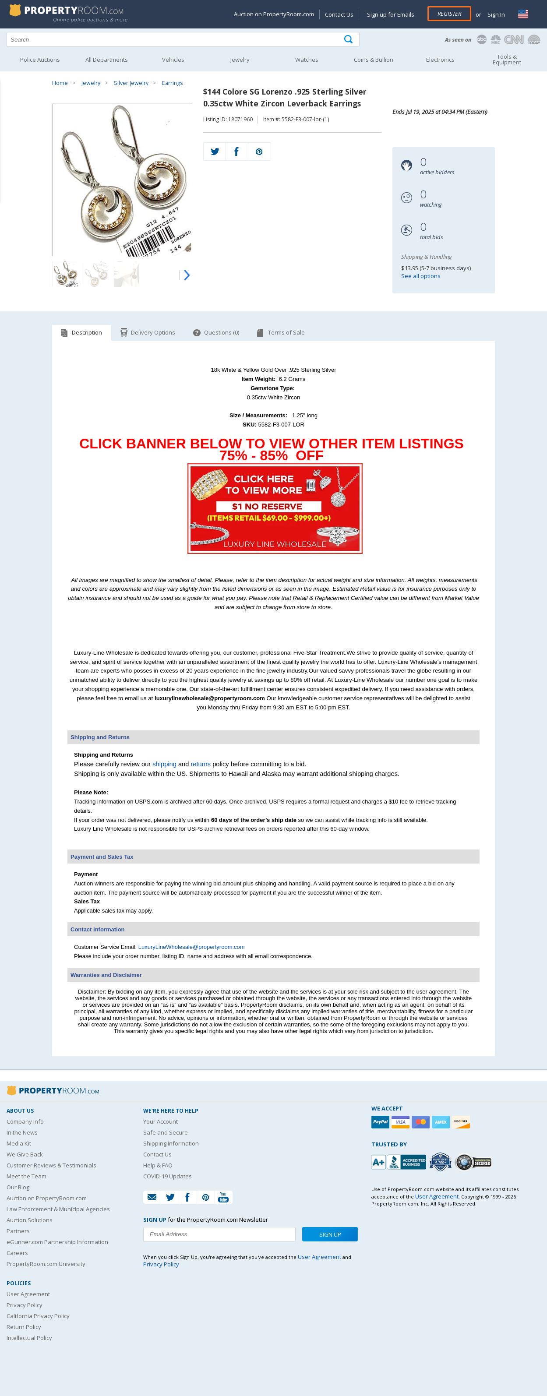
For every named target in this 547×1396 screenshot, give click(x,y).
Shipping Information (171, 1143)
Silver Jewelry (131, 83)
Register (449, 14)
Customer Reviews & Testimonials (51, 1165)
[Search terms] (183, 39)
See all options (421, 276)
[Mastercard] (422, 1122)
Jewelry (90, 83)
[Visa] (402, 1122)
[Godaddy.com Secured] (474, 1162)
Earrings (172, 83)
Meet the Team (26, 1176)
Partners (18, 1231)
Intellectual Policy (29, 1338)
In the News (22, 1132)
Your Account (160, 1121)
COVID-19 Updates (167, 1176)
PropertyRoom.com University (46, 1264)
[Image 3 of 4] (126, 274)
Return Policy (24, 1327)
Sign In (495, 14)
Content (8, 111)
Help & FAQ (158, 1165)
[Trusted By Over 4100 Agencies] (441, 1162)
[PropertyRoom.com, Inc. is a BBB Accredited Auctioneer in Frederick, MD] (399, 1161)
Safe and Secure (165, 1132)
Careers (17, 1253)
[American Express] (442, 1122)
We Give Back (25, 1154)
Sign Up (330, 1234)
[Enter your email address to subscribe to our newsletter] (219, 1234)
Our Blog (18, 1187)
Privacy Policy (24, 1305)
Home (60, 83)
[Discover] (462, 1122)
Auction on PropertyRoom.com (274, 14)
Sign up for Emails (390, 14)
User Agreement (28, 1294)
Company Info (25, 1121)
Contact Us (339, 14)
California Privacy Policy (38, 1316)
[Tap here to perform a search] (349, 40)
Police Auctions (40, 59)
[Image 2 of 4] (96, 274)
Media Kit (19, 1143)
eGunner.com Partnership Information (57, 1242)
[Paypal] (381, 1122)
